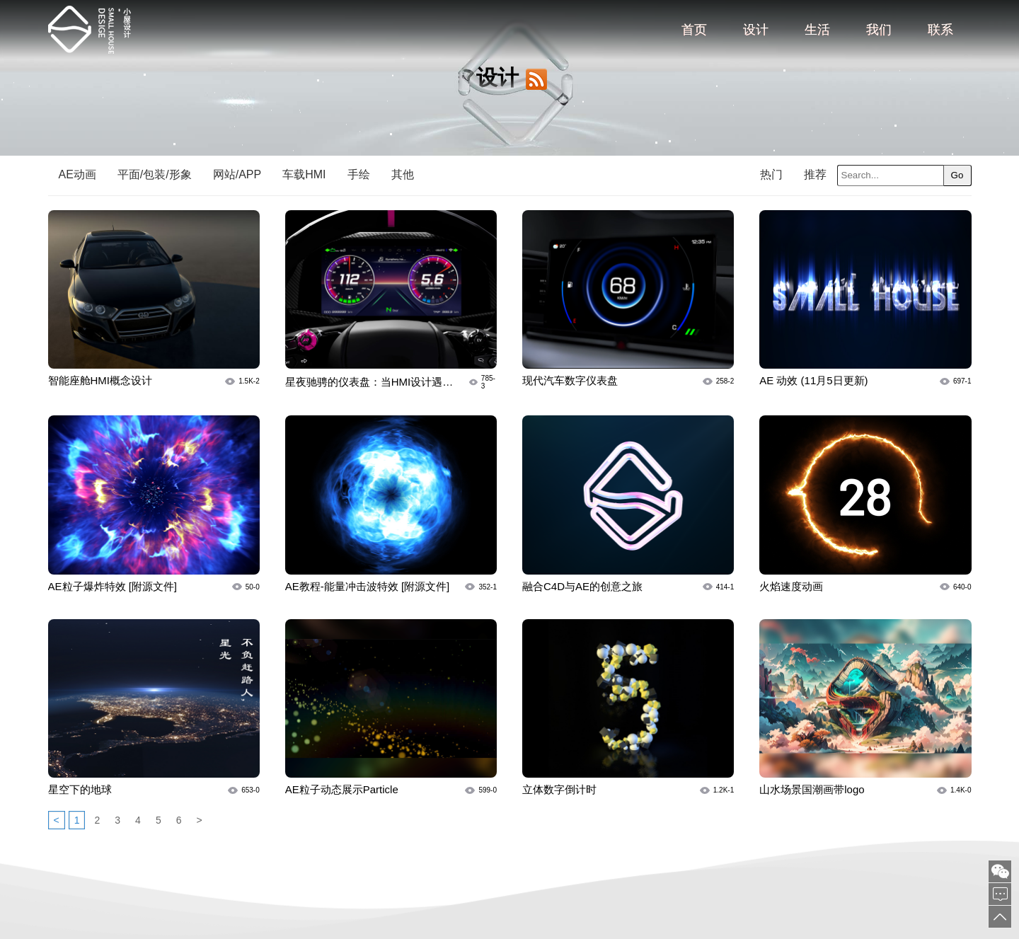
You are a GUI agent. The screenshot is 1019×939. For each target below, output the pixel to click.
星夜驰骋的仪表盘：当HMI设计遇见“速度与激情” (369, 382)
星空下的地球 (80, 789)
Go (957, 175)
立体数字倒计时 (559, 789)
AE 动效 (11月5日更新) (813, 380)
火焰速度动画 (791, 586)
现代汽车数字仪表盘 (570, 380)
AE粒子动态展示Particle (341, 789)
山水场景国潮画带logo (811, 789)
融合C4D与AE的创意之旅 (582, 586)
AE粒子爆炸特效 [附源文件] (113, 586)
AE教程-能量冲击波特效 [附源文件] (367, 586)
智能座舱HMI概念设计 (100, 380)
